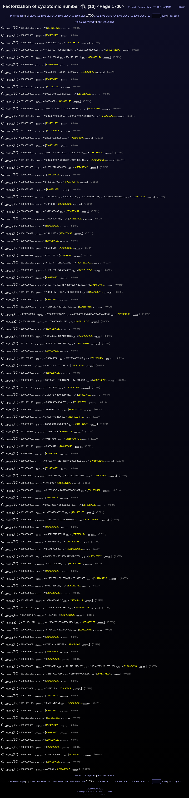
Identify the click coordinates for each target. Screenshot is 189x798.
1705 (119, 16)
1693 (49, 16)
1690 (32, 16)
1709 (141, 16)
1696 (66, 16)
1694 (54, 16)
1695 (60, 16)
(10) (9, 27)
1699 (82, 16)
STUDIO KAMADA (162, 7)
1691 (37, 16)
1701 (96, 16)
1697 (71, 16)
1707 (130, 16)
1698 (77, 16)
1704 (113, 16)
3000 (164, 16)
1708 (136, 16)
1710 (147, 16)
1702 (102, 16)
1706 (125, 16)
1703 (108, 16)
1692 (43, 16)
